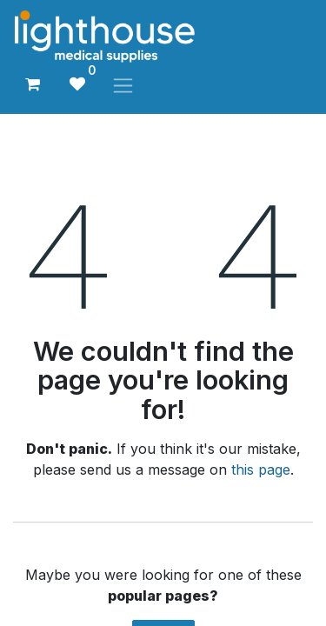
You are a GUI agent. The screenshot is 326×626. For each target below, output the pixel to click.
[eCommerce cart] (32, 84)
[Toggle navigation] (123, 84)
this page (260, 469)
